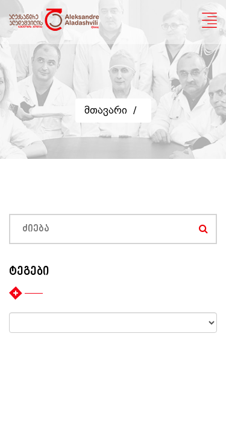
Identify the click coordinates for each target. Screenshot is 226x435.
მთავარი (105, 110)
